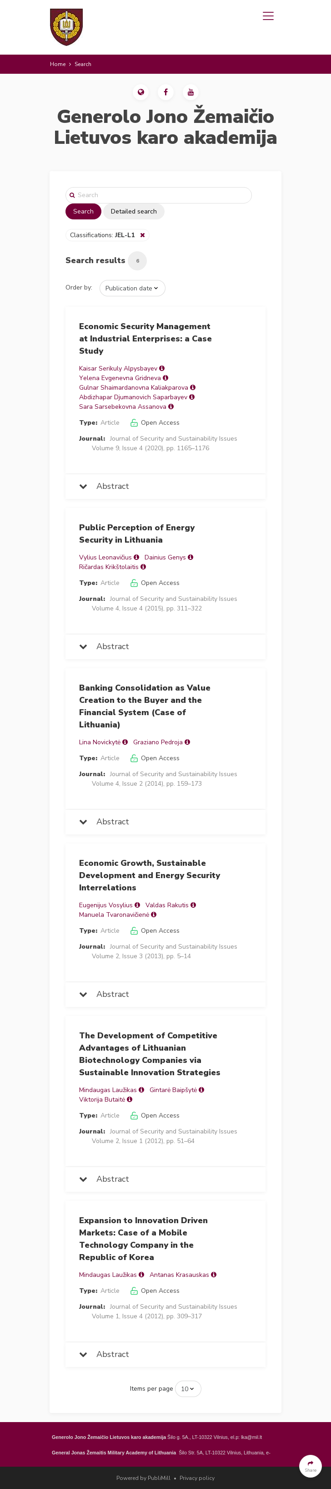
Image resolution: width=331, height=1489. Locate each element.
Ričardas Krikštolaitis (109, 567)
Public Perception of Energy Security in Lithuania (137, 533)
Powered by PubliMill (143, 1478)
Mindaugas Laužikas (108, 1090)
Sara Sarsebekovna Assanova (122, 406)
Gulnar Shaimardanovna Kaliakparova (133, 387)
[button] (141, 92)
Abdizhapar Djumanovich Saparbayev (133, 397)
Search (83, 211)
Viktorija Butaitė (102, 1099)
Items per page (151, 1388)
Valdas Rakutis (167, 905)
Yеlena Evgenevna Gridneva (120, 378)
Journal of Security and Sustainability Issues (173, 438)
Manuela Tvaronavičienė (114, 914)
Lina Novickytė (99, 742)
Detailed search (134, 211)
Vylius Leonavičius (105, 557)
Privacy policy (197, 1478)
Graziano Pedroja (158, 742)
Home (57, 64)
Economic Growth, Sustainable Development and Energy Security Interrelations (149, 875)
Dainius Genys (165, 557)
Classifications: (103, 235)
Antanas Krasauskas (179, 1274)
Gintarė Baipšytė (173, 1090)
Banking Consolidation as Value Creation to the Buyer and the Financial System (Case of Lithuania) (145, 706)
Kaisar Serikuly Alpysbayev (118, 368)
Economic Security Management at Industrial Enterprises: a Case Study (145, 338)
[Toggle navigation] (268, 16)
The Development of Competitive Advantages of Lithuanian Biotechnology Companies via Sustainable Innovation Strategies (150, 1054)
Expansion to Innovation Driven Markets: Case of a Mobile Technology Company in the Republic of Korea (143, 1239)
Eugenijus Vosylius (106, 905)
